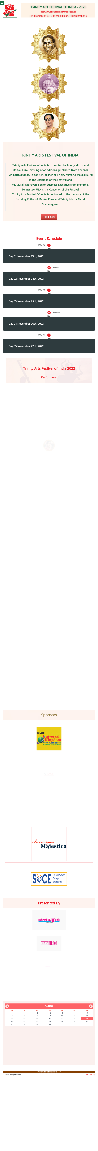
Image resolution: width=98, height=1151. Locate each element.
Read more (49, 216)
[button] (15, 20)
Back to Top (90, 1074)
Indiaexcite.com (54, 1072)
